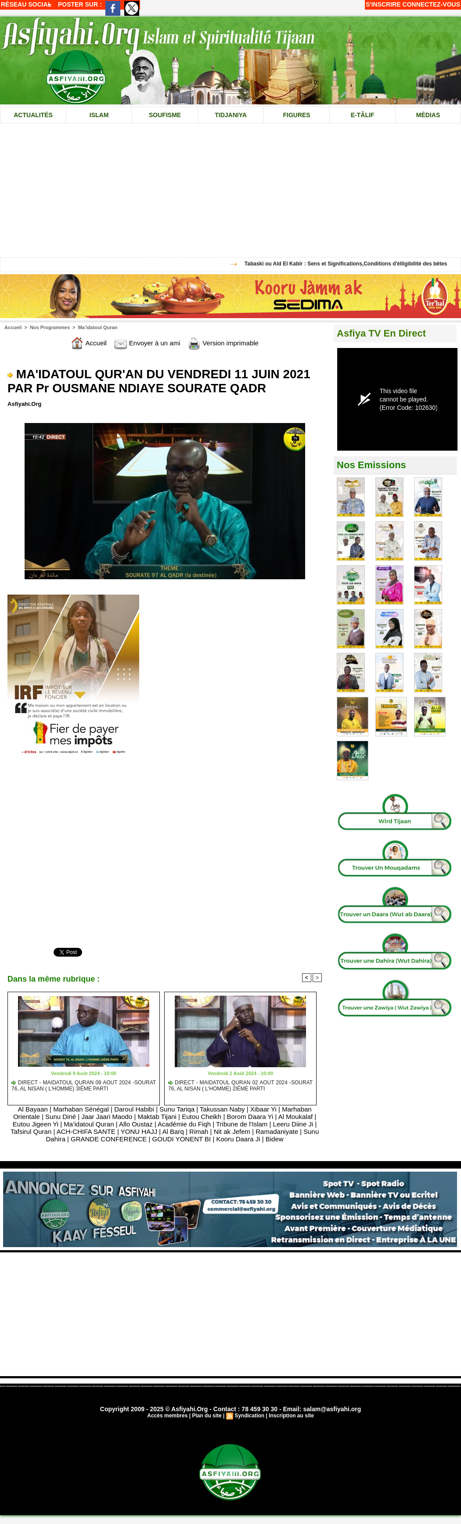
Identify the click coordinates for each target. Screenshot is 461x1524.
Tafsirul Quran (31, 1131)
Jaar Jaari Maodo (106, 1116)
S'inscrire (383, 4)
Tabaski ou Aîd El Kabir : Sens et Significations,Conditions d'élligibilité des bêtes (350, 264)
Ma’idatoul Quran (98, 327)
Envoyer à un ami (147, 343)
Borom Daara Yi (250, 1116)
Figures (296, 114)
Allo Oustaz (136, 1124)
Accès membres (167, 1416)
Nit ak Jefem (232, 1131)
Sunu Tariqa (176, 1109)
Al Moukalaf (295, 1116)
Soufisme (165, 114)
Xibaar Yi (263, 1109)
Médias (428, 114)
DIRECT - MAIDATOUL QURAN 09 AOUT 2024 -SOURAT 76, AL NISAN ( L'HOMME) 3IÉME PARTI (83, 1085)
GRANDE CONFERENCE (109, 1139)
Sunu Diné (60, 1116)
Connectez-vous (431, 4)
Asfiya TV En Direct (381, 333)
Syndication (249, 1416)
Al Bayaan (32, 1109)
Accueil (13, 327)
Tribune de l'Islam (241, 1124)
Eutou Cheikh (201, 1116)
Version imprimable (223, 343)
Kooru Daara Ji (238, 1139)
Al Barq (173, 1131)
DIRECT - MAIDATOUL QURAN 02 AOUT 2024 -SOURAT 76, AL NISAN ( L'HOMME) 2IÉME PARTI (240, 1085)
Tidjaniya (231, 114)
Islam (99, 114)
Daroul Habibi (134, 1109)
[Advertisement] (230, 1313)
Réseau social (26, 4)
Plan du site (206, 1416)
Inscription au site (291, 1416)
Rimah (198, 1131)
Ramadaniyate (277, 1131)
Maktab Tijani (157, 1116)
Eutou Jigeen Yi (35, 1124)
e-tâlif (363, 114)
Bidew (275, 1139)
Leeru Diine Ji (293, 1124)
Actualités (33, 114)
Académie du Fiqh (184, 1124)
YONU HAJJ (139, 1131)
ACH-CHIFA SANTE (86, 1131)
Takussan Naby (222, 1109)
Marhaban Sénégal (82, 1109)
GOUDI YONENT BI (181, 1139)
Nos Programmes (50, 327)
